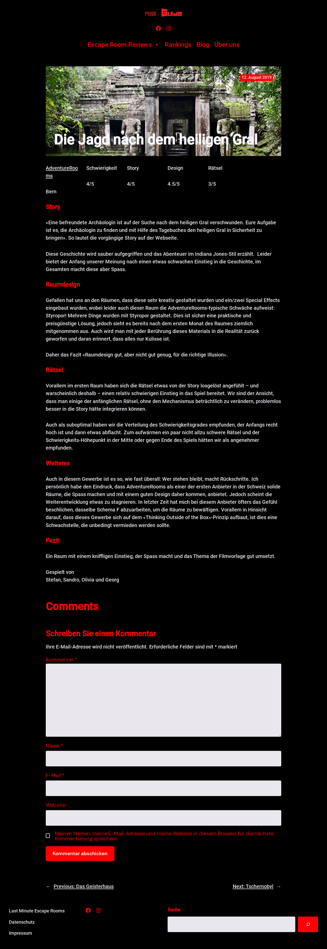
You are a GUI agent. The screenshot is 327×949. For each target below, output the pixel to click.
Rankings (178, 44)
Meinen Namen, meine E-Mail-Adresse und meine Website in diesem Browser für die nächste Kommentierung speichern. (164, 836)
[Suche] (307, 924)
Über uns (227, 44)
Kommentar (61, 659)
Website (55, 805)
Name (54, 745)
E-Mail (55, 775)
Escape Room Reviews (124, 45)
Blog (202, 44)
